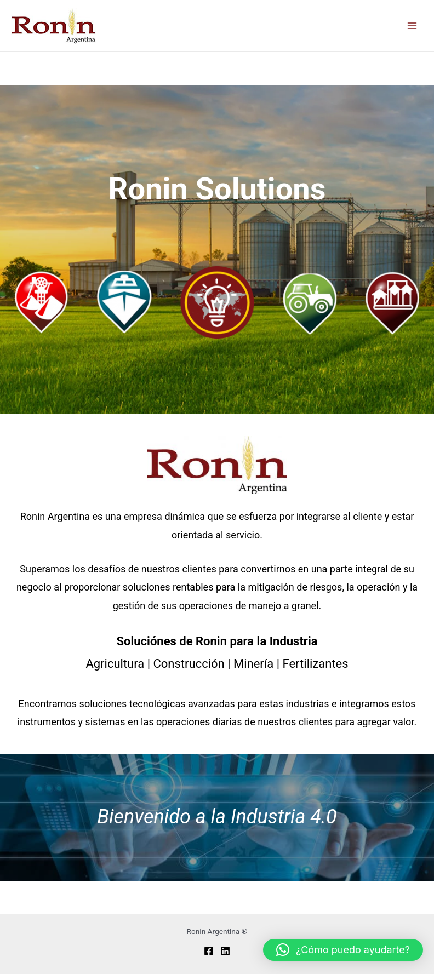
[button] (343, 950)
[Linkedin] (225, 951)
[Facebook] (209, 951)
